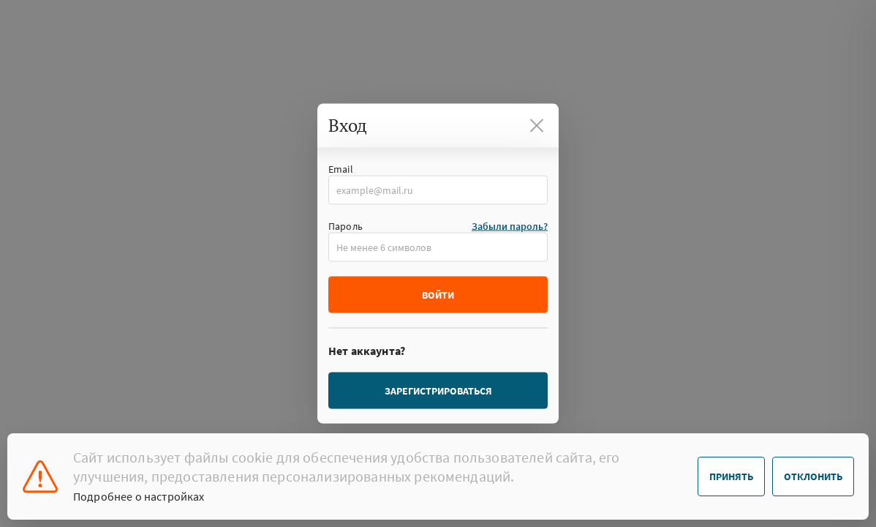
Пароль (345, 226)
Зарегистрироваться (438, 390)
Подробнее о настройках (139, 496)
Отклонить (813, 476)
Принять (731, 476)
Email (340, 169)
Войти (438, 295)
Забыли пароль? (510, 226)
